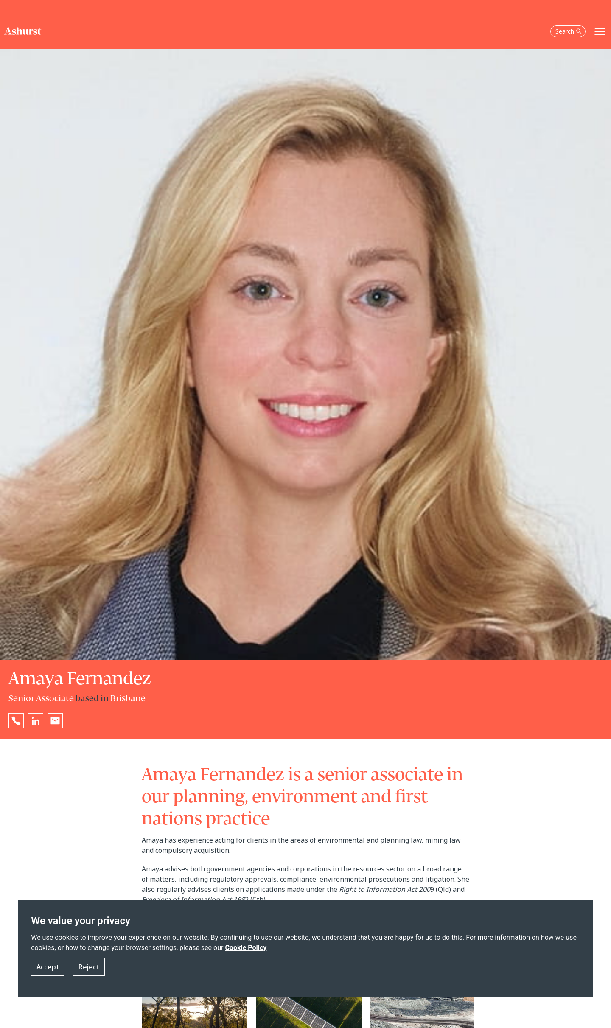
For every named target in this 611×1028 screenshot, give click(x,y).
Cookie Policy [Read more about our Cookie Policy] (245, 955)
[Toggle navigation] (600, 15)
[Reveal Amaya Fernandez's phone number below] (16, 720)
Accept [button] (47, 974)
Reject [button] (88, 974)
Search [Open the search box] (568, 15)
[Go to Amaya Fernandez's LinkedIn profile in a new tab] (35, 720)
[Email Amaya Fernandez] (55, 720)
